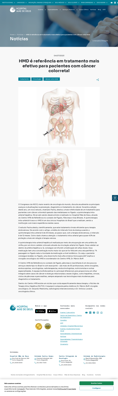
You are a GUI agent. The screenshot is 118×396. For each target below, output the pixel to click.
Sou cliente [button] (73, 2)
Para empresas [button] (88, 2)
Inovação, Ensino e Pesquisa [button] (40, 2)
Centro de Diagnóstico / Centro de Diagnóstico (71, 316)
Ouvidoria (90, 375)
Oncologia (37, 79)
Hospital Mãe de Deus (44, 375)
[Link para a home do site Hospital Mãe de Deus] (21, 307)
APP (104, 9)
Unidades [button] (22, 2)
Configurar (96, 388)
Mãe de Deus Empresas (72, 375)
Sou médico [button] (60, 2)
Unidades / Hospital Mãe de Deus (71, 326)
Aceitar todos (96, 383)
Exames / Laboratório (67, 312)
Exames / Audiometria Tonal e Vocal (70, 330)
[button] (115, 198)
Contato (98, 375)
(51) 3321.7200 (40, 363)
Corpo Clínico (84, 9)
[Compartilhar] (98, 79)
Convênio (63, 320)
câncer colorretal (51, 79)
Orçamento (64, 344)
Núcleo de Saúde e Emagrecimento (23, 375)
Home (12, 35)
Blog (99, 9)
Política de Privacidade (66, 389)
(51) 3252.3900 (90, 363)
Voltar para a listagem (100, 41)
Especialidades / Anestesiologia (71, 334)
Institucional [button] (8, 2)
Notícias (93, 9)
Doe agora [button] (102, 2)
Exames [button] (42, 9)
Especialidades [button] (54, 9)
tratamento (24, 79)
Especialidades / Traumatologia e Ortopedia (71, 340)
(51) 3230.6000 (16, 363)
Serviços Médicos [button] (70, 9)
